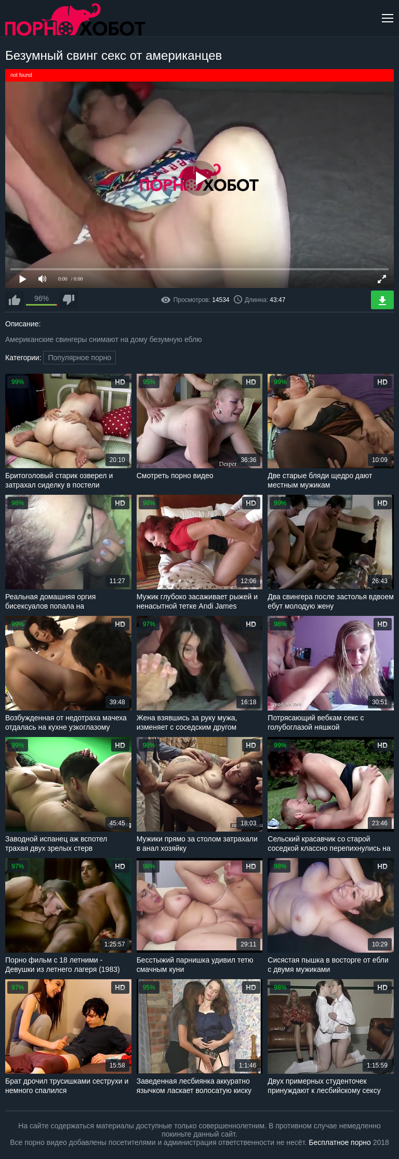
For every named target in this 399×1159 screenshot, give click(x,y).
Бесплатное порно (339, 1142)
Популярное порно (79, 357)
